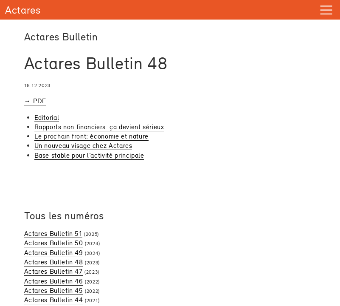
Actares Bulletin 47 (53, 271)
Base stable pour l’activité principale (89, 155)
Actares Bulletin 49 (53, 253)
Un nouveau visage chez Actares (83, 146)
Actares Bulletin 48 (53, 262)
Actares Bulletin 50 (53, 243)
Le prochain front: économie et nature (91, 136)
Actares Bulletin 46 (53, 281)
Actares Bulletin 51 (53, 234)
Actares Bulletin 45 (53, 290)
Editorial (46, 117)
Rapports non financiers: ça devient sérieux (99, 127)
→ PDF (35, 101)
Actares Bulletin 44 (53, 300)
